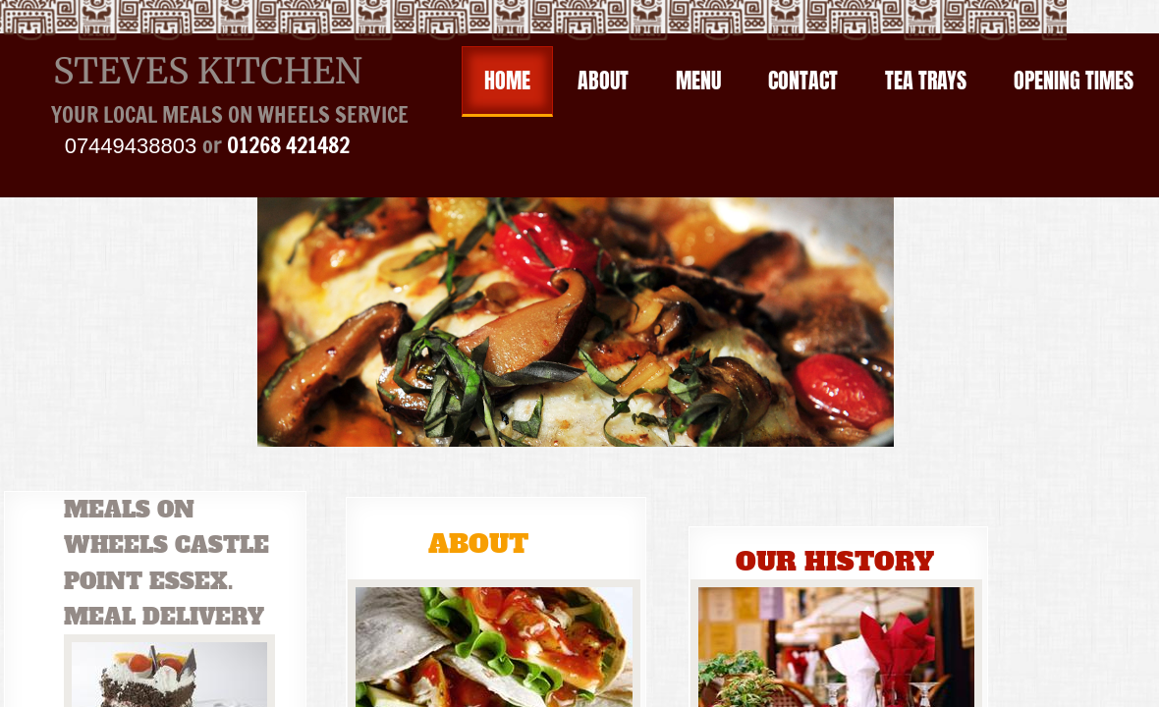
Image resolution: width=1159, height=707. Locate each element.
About (603, 80)
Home (507, 80)
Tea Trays (925, 80)
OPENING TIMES (1073, 80)
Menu (698, 80)
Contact (803, 80)
